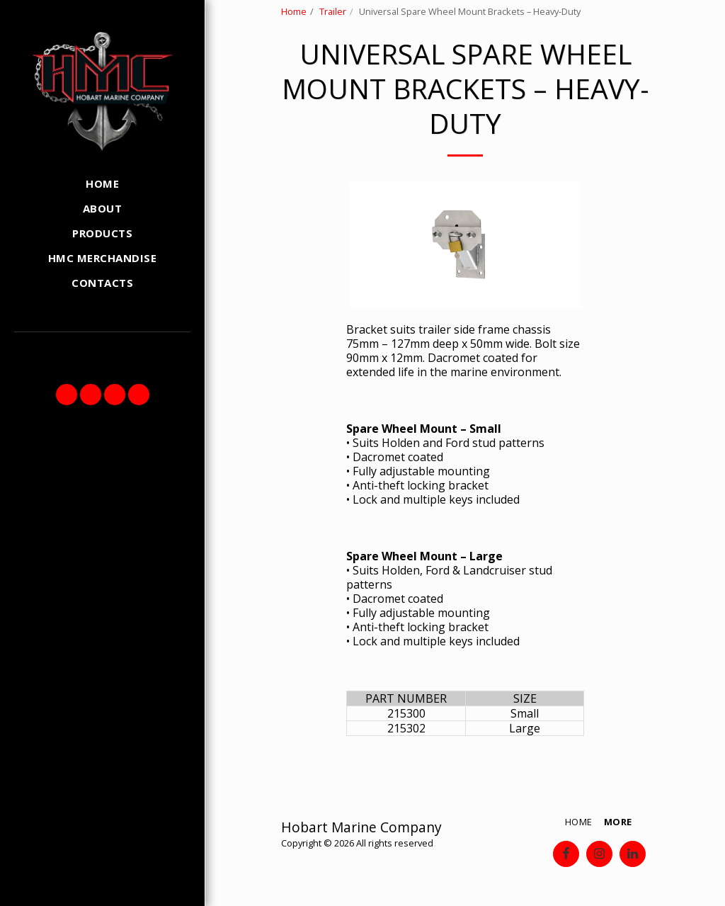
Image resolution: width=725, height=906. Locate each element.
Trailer (332, 11)
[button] (66, 394)
